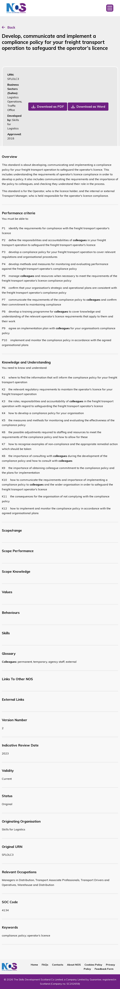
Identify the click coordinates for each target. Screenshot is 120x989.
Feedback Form (104, 968)
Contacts (57, 964)
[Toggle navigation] (109, 8)
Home (34, 964)
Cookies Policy (93, 964)
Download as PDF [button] (50, 106)
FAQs (45, 964)
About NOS (74, 964)
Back (11, 27)
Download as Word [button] (90, 106)
